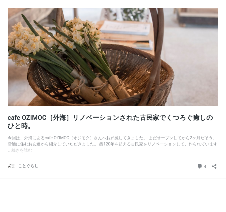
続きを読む (21, 150)
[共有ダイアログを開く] (214, 164)
